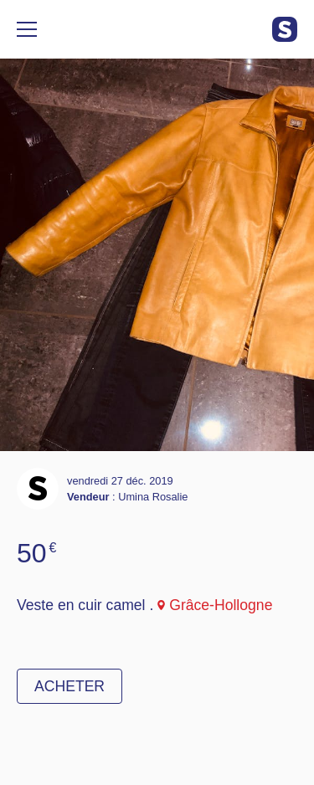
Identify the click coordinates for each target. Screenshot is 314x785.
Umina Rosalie (153, 496)
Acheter (69, 686)
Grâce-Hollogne (220, 605)
